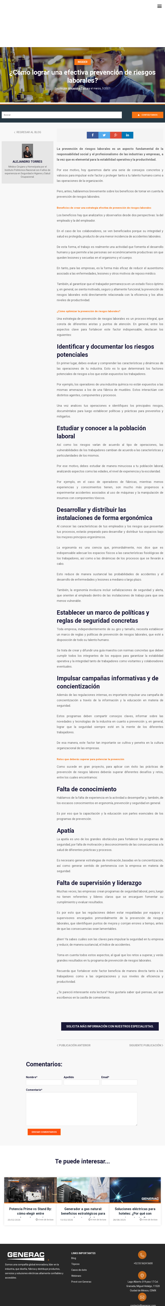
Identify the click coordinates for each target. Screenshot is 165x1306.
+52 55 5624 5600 (143, 1232)
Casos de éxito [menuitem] (79, 1239)
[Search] (62, 84)
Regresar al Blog (27, 101)
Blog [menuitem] (73, 1227)
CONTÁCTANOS (147, 84)
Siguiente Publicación (146, 1014)
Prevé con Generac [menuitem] (81, 1251)
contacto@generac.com (143, 1274)
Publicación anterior (74, 1014)
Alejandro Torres (79, 57)
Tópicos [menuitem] (75, 1233)
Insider (82, 31)
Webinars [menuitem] (76, 1245)
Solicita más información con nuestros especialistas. (110, 995)
